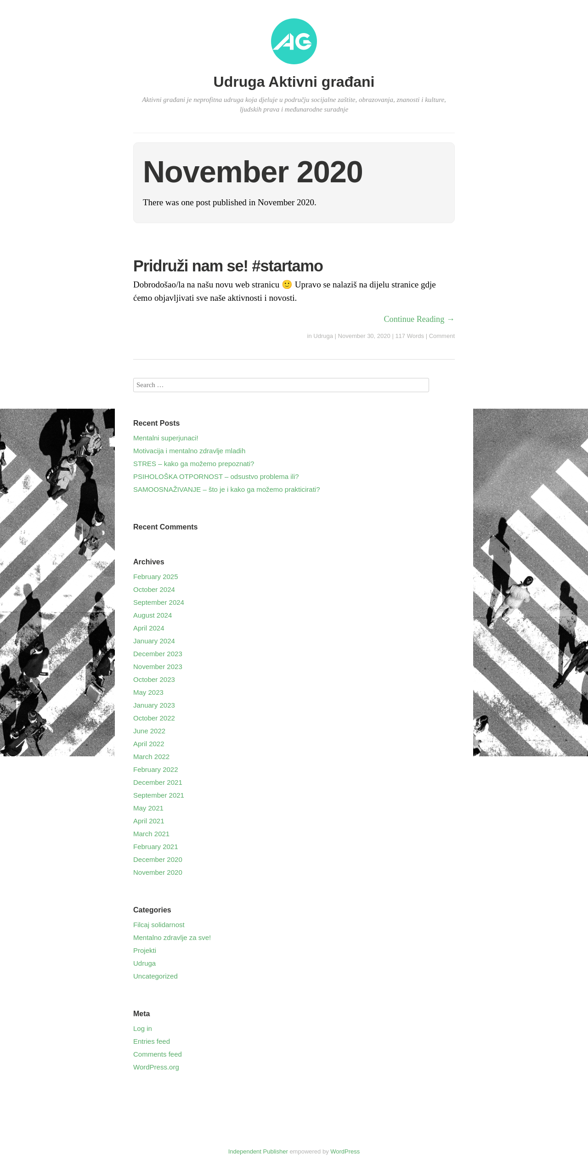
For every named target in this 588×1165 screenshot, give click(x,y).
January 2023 (154, 705)
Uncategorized (155, 976)
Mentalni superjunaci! (165, 438)
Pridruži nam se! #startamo (228, 266)
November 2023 (157, 666)
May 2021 (148, 808)
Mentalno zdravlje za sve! (172, 937)
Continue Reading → (419, 319)
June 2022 (149, 731)
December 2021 (157, 782)
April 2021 (148, 821)
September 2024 (158, 602)
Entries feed (151, 1041)
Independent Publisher (258, 1151)
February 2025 (155, 576)
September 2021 (158, 795)
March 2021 (151, 834)
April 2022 (148, 744)
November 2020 (157, 872)
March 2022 (151, 756)
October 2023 (154, 679)
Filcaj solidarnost (159, 925)
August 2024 (152, 615)
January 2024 (154, 641)
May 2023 (148, 692)
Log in (142, 1028)
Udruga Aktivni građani (294, 81)
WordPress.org (156, 1067)
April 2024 (148, 628)
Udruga (323, 335)
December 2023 (157, 654)
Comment (442, 335)
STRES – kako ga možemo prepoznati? (193, 463)
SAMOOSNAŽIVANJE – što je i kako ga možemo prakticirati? (226, 489)
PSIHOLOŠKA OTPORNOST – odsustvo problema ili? (216, 476)
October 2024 (154, 589)
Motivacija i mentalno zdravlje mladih (189, 451)
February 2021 (155, 846)
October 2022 (154, 718)
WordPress (345, 1151)
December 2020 (157, 859)
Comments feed (157, 1054)
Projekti (144, 950)
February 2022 (155, 769)
